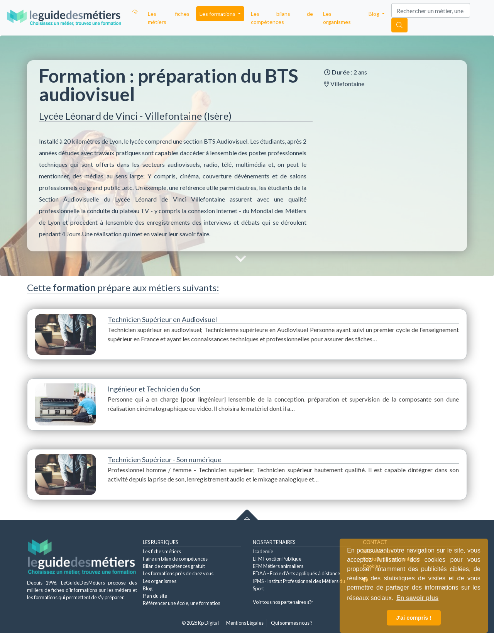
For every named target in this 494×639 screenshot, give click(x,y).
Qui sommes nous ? (292, 623)
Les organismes (337, 17)
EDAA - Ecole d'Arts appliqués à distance (296, 573)
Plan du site (155, 596)
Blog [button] (375, 13)
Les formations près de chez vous (178, 573)
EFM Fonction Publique (277, 559)
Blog (147, 588)
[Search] (430, 10)
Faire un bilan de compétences (175, 559)
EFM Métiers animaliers (278, 566)
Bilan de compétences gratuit (174, 566)
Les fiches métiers (168, 17)
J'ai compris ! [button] (413, 618)
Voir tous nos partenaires (283, 602)
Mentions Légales (245, 623)
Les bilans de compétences (282, 17)
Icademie (263, 551)
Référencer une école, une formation (181, 603)
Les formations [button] (218, 13)
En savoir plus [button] (417, 598)
